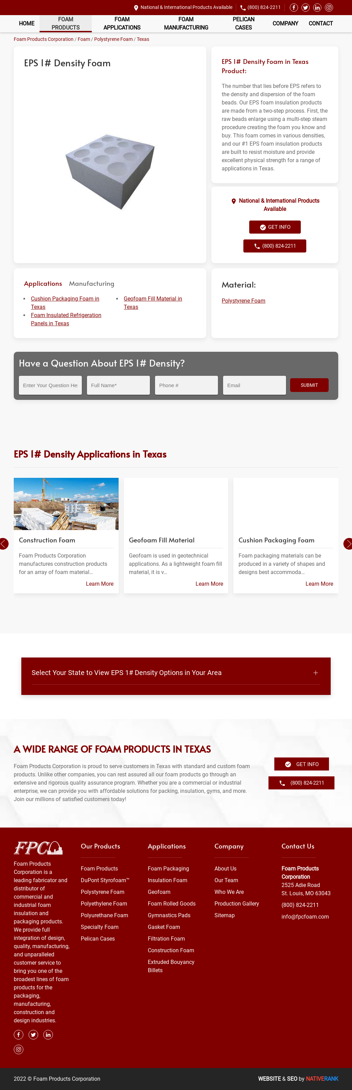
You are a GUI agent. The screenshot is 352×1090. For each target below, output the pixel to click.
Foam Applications (122, 23)
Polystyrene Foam (113, 39)
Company (285, 23)
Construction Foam (171, 950)
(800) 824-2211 (264, 7)
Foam (84, 39)
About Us (225, 868)
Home (26, 23)
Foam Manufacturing (186, 23)
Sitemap (224, 915)
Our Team (226, 880)
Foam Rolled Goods (172, 903)
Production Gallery (236, 903)
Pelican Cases (243, 23)
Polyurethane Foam (104, 915)
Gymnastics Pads (169, 915)
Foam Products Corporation (44, 39)
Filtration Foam (166, 938)
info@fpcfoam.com (305, 916)
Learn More (99, 584)
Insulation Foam (167, 880)
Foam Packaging (168, 868)
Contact (321, 23)
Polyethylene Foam (104, 903)
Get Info (275, 227)
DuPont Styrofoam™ (105, 880)
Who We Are (229, 892)
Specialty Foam (100, 927)
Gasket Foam (164, 927)
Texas (143, 39)
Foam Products (66, 23)
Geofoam (159, 892)
